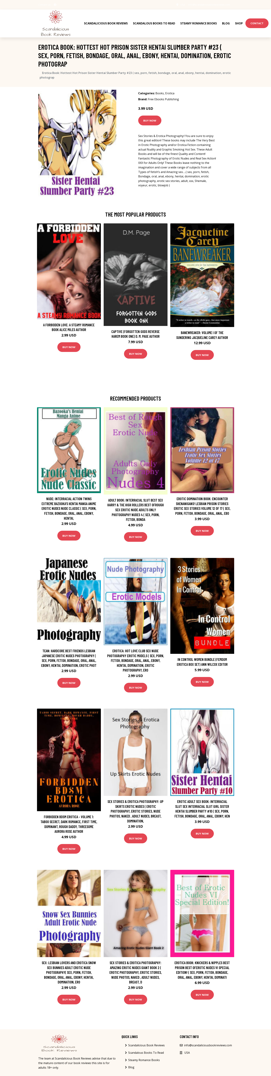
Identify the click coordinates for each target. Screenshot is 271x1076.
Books (159, 93)
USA (182, 4)
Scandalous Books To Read (154, 23)
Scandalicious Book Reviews (106, 23)
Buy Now (149, 120)
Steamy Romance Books (198, 23)
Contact (256, 23)
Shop (239, 23)
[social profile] (55, 4)
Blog (226, 23)
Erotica (169, 93)
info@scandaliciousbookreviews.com (209, 4)
